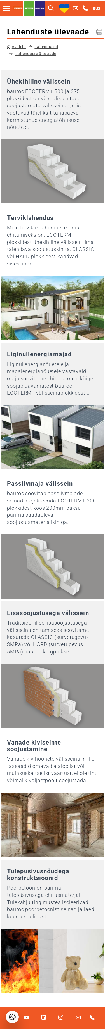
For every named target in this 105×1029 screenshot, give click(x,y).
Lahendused (46, 46)
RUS (97, 8)
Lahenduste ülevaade (35, 53)
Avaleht (19, 46)
